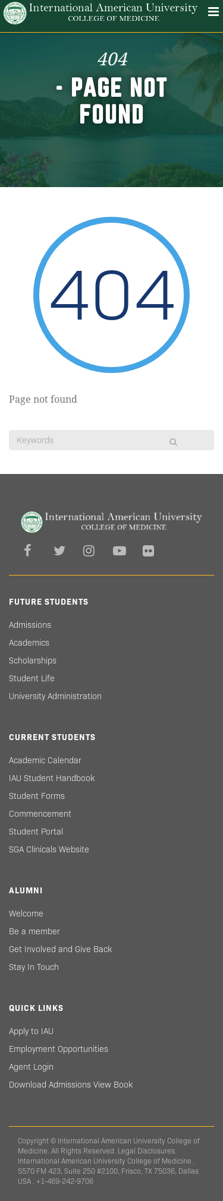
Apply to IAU (31, 1031)
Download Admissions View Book (71, 1084)
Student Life (32, 678)
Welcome (26, 913)
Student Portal (36, 831)
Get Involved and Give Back (60, 949)
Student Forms (37, 796)
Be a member (34, 931)
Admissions (30, 625)
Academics (29, 642)
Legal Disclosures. (147, 1150)
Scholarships (32, 660)
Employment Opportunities (58, 1049)
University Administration (55, 696)
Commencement (40, 813)
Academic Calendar (45, 760)
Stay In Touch (34, 967)
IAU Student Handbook (52, 778)
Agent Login (31, 1066)
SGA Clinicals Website (49, 849)
